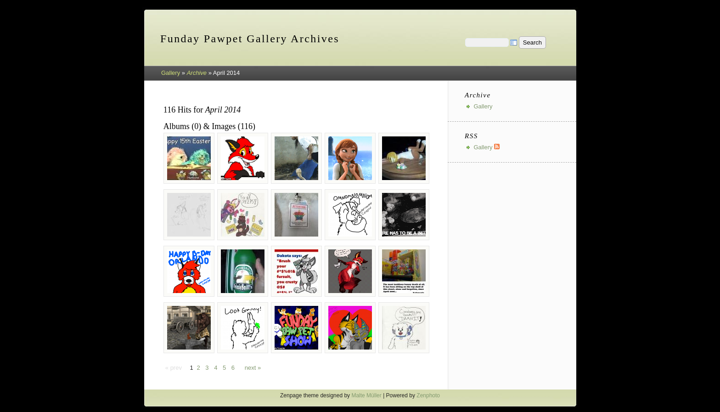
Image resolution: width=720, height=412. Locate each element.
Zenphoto (428, 395)
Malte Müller (366, 395)
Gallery (170, 72)
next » (253, 367)
